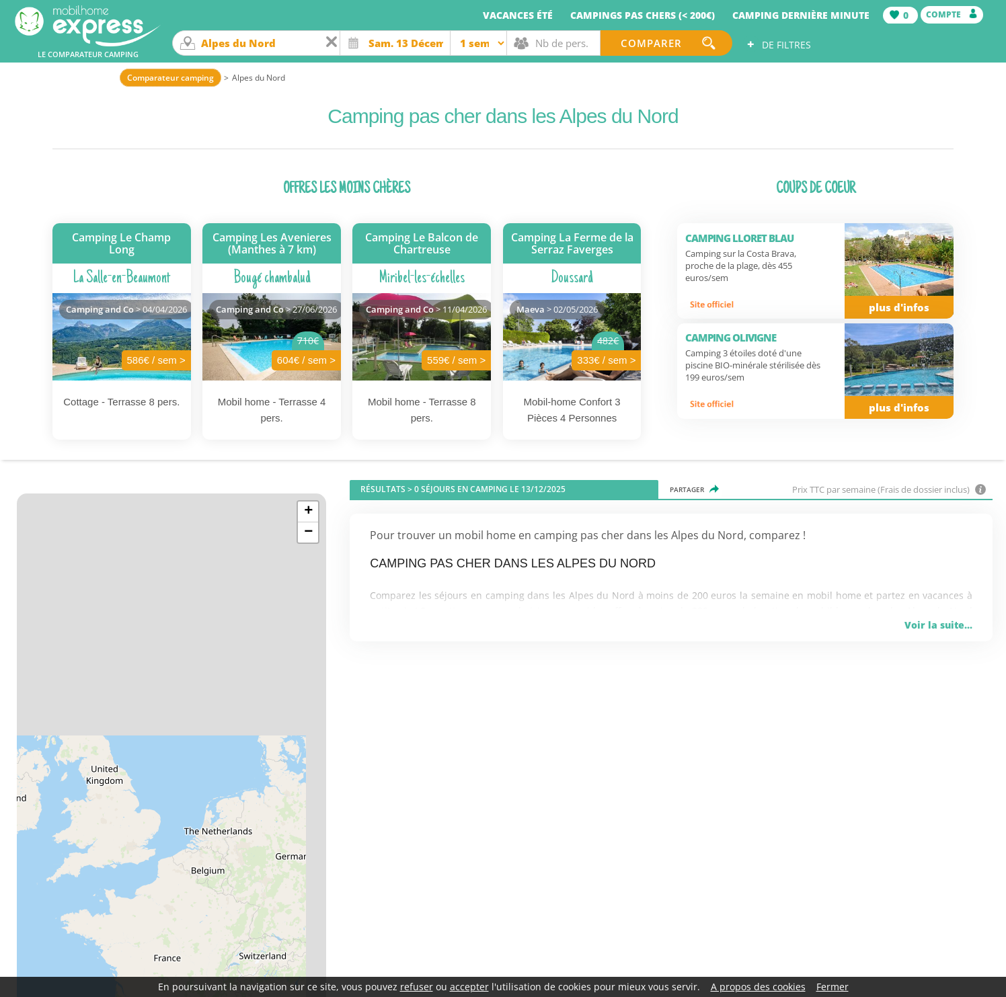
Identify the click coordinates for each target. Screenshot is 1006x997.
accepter (469, 986)
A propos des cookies (758, 986)
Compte (952, 14)
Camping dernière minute (800, 15)
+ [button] (308, 512)
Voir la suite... (938, 625)
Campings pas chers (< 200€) (642, 15)
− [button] (308, 532)
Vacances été (518, 15)
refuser (416, 986)
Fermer (832, 986)
